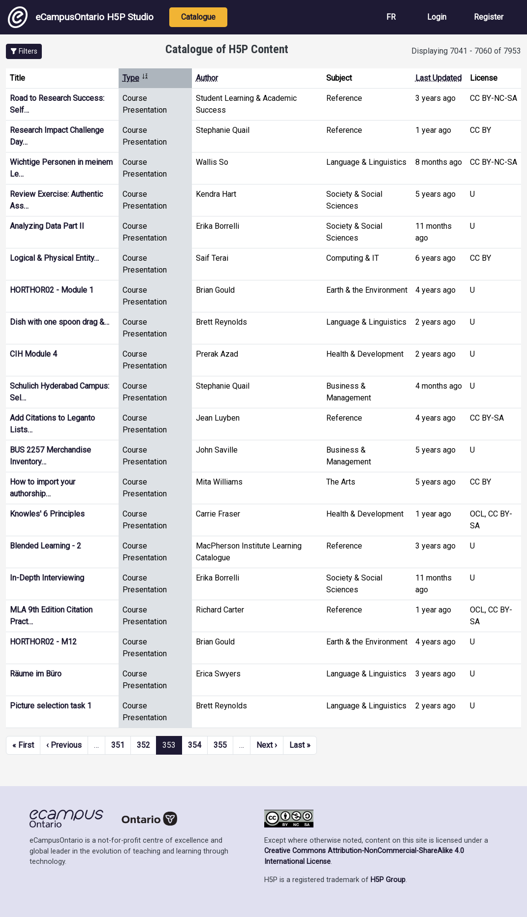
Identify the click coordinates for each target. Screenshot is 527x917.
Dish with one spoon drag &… (59, 322)
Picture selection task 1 (51, 705)
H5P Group (388, 880)
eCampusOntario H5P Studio (81, 17)
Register (488, 17)
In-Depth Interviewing (47, 577)
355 (220, 745)
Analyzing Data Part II (47, 226)
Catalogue (198, 17)
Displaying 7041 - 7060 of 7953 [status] (466, 51)
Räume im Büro (36, 673)
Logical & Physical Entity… (54, 258)
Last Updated (438, 78)
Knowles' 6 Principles (47, 514)
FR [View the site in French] (391, 17)
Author (207, 78)
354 (194, 745)
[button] (24, 51)
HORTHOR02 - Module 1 (51, 290)
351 (117, 745)
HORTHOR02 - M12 (43, 641)
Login (436, 17)
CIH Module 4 (33, 354)
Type (136, 78)
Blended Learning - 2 (45, 545)
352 (143, 745)
